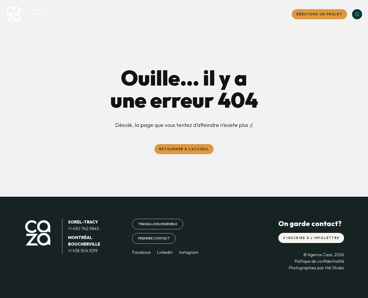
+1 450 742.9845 (83, 228)
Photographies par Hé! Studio (316, 268)
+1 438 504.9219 (83, 250)
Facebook (141, 252)
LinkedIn (165, 252)
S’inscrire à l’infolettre (311, 238)
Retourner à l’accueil (184, 149)
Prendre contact (154, 238)
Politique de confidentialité (319, 261)
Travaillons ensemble (157, 224)
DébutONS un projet (319, 14)
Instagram (188, 252)
